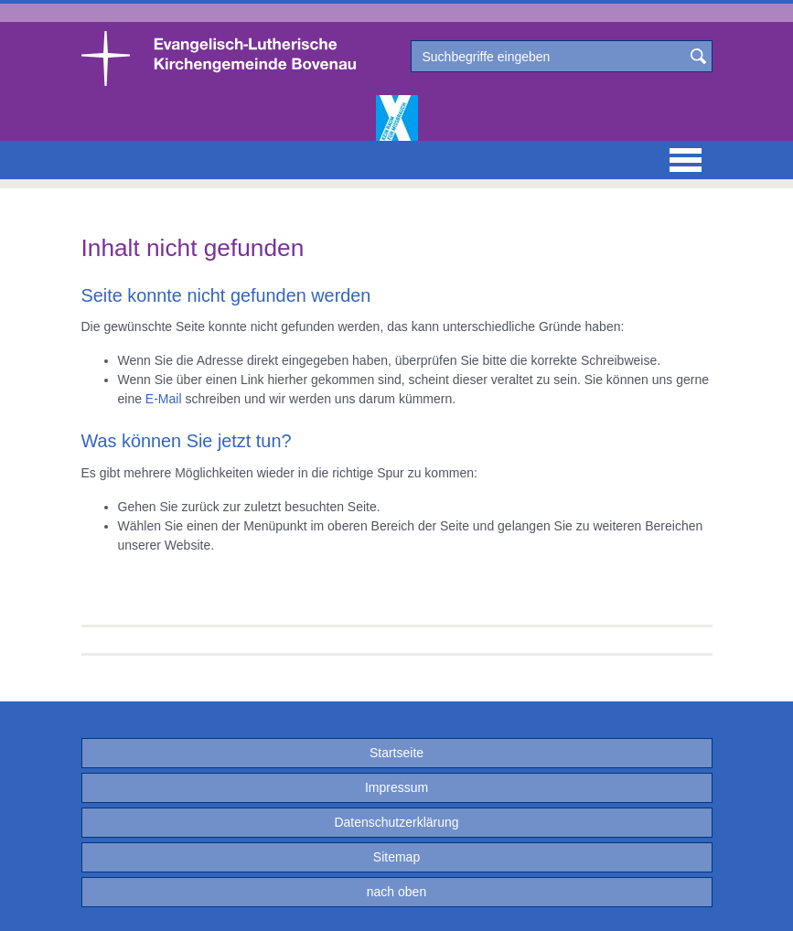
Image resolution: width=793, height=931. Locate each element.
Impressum (396, 787)
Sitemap (396, 857)
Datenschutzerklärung (396, 822)
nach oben (396, 891)
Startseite (396, 752)
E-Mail (163, 398)
